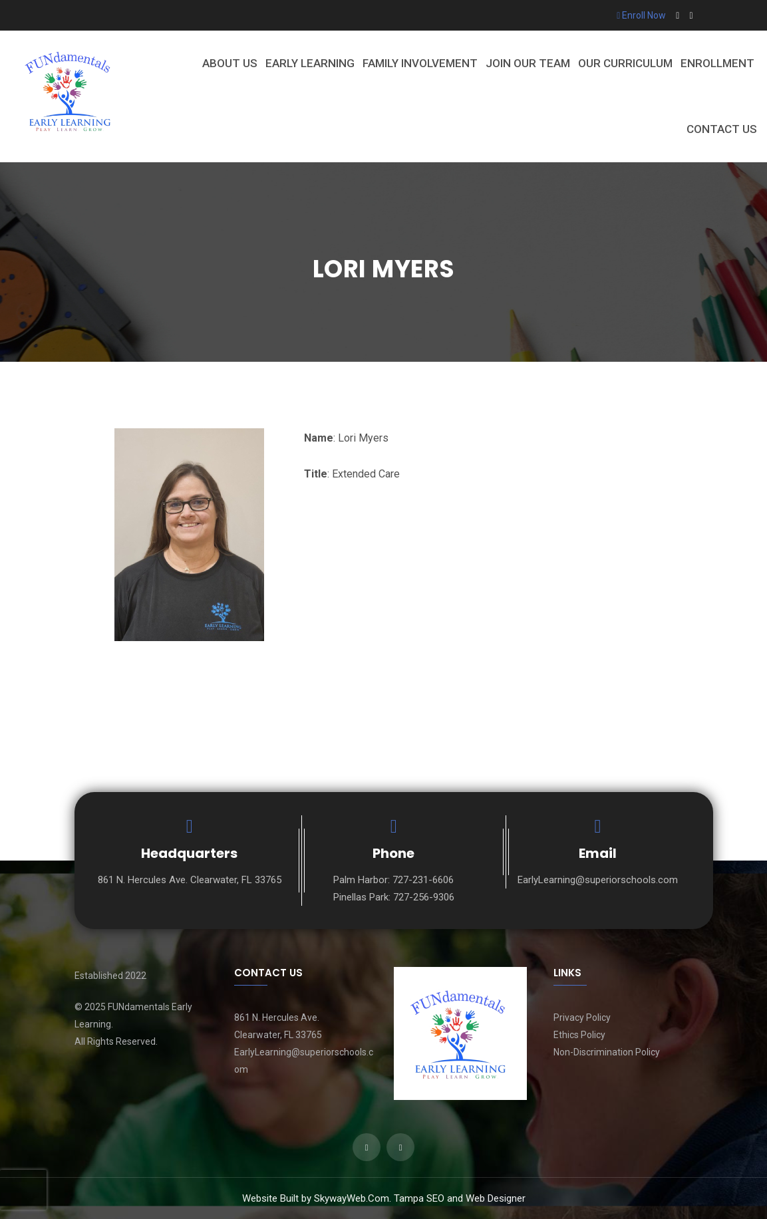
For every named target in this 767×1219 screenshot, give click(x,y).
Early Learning (310, 63)
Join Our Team (528, 63)
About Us (229, 63)
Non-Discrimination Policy (606, 1052)
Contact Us (722, 129)
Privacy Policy (582, 1017)
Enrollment (717, 63)
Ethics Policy (579, 1034)
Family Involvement (420, 63)
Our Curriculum (625, 63)
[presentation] (23, 1190)
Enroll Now (641, 15)
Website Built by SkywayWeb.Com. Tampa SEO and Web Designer (384, 1198)
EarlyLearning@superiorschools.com (598, 880)
